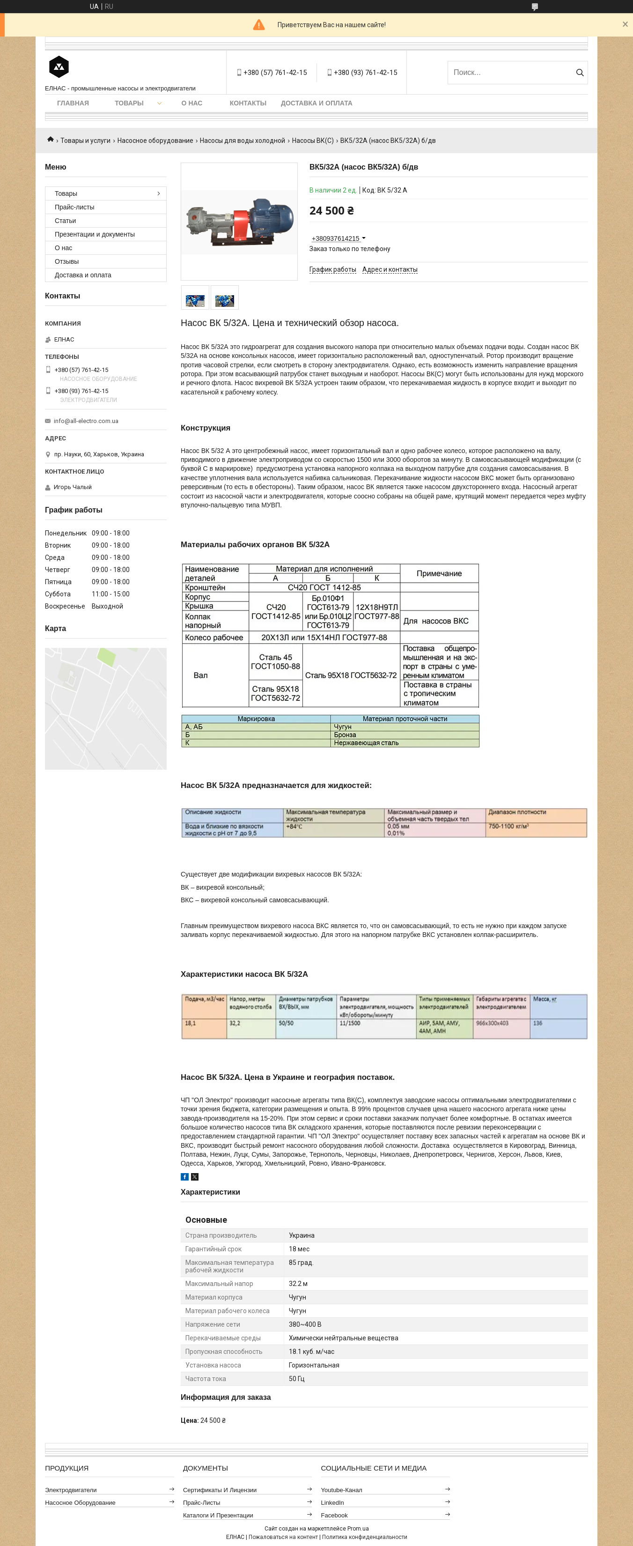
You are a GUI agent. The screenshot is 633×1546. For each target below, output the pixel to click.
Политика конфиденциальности (364, 1537)
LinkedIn (332, 1502)
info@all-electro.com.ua (86, 420)
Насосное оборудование (155, 140)
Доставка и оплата (317, 103)
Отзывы (67, 261)
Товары (129, 103)
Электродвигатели (70, 1490)
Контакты (248, 103)
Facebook (334, 1515)
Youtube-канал (341, 1490)
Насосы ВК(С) (313, 140)
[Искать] (580, 72)
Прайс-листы (75, 207)
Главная (73, 103)
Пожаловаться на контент (283, 1537)
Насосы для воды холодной (242, 140)
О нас (192, 103)
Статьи (65, 220)
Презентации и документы (95, 234)
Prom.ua (358, 1528)
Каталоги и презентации (218, 1515)
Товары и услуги (85, 140)
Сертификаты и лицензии (220, 1490)
